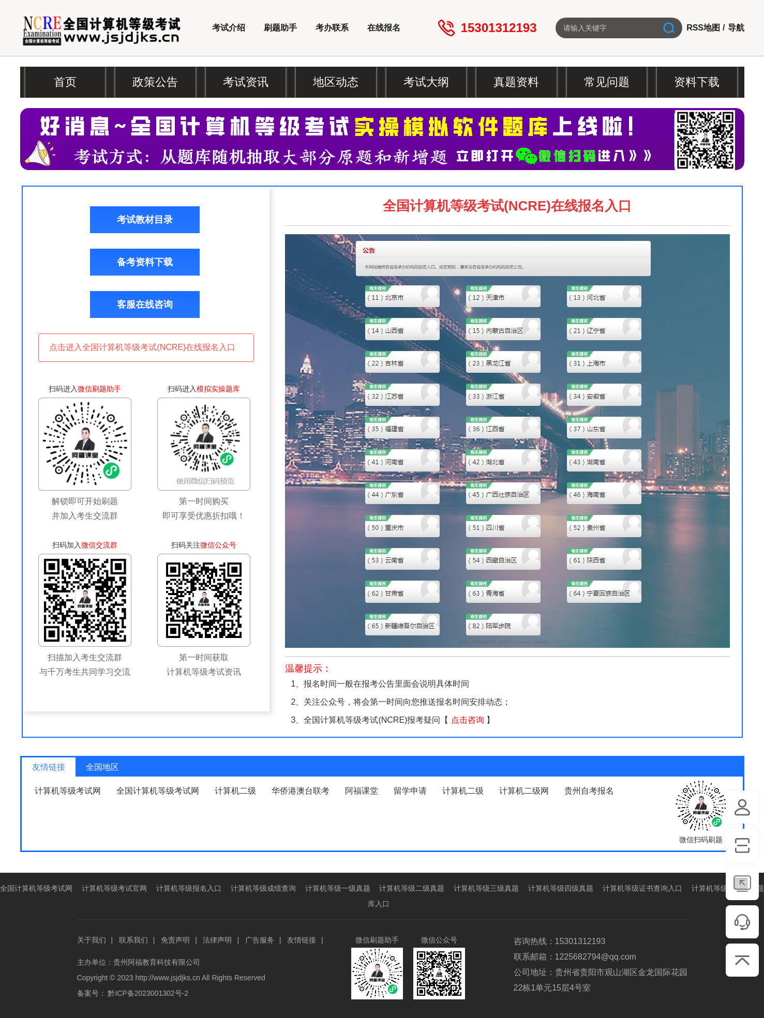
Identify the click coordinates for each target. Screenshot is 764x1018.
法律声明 (217, 940)
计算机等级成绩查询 (263, 888)
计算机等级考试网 (68, 790)
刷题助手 (280, 27)
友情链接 (301, 940)
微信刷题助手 (99, 389)
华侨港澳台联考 (300, 790)
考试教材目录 (145, 220)
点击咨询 (467, 720)
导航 (736, 27)
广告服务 (259, 940)
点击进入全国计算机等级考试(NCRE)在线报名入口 (142, 347)
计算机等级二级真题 (411, 888)
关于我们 (91, 940)
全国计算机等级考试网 (157, 790)
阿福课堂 (361, 790)
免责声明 (175, 940)
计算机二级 (235, 790)
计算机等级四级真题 (560, 888)
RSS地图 (703, 27)
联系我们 (133, 940)
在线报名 (383, 27)
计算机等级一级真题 (337, 888)
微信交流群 (99, 545)
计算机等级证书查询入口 (642, 888)
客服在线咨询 (145, 304)
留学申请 (410, 790)
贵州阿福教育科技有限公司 (156, 962)
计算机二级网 (524, 790)
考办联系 (332, 27)
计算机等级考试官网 (114, 888)
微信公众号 (218, 545)
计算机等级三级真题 (486, 888)
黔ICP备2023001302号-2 (148, 993)
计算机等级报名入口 (188, 888)
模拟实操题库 (218, 389)
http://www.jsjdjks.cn (168, 978)
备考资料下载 (145, 262)
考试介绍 (228, 27)
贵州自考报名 (589, 790)
